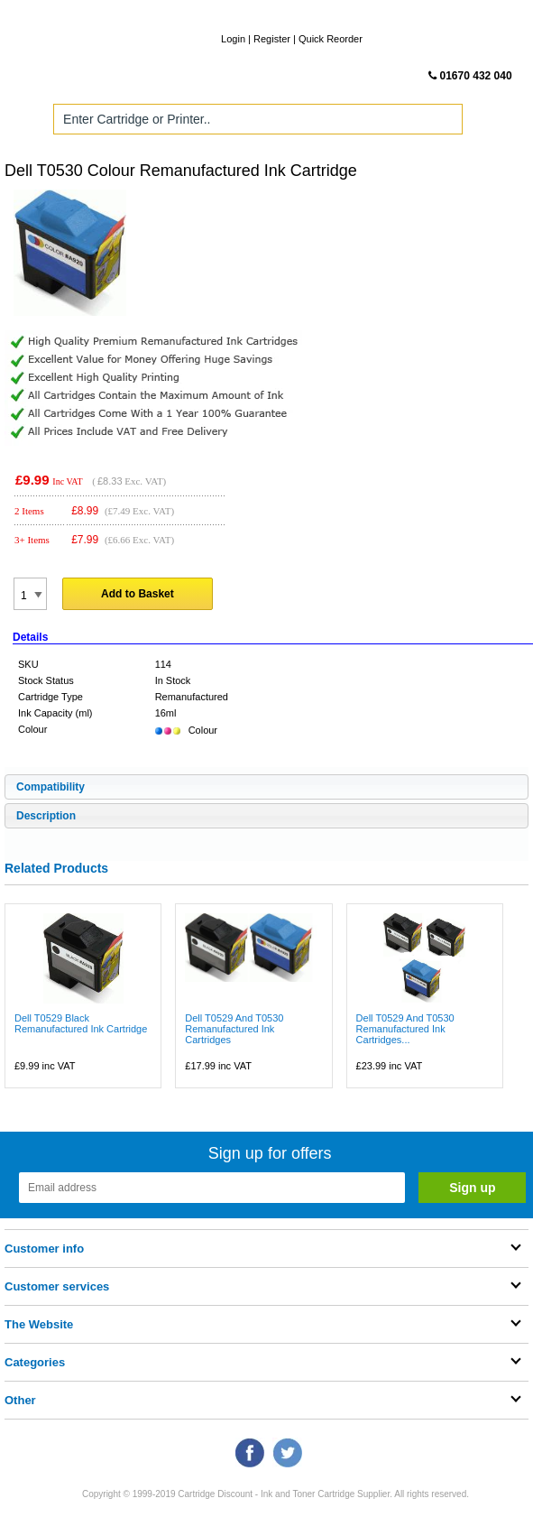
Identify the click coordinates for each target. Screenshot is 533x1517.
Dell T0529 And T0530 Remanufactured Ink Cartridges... (405, 1029)
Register (271, 38)
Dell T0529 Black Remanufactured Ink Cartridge (80, 1023)
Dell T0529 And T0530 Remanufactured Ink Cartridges (234, 1029)
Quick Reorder (331, 38)
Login (233, 38)
